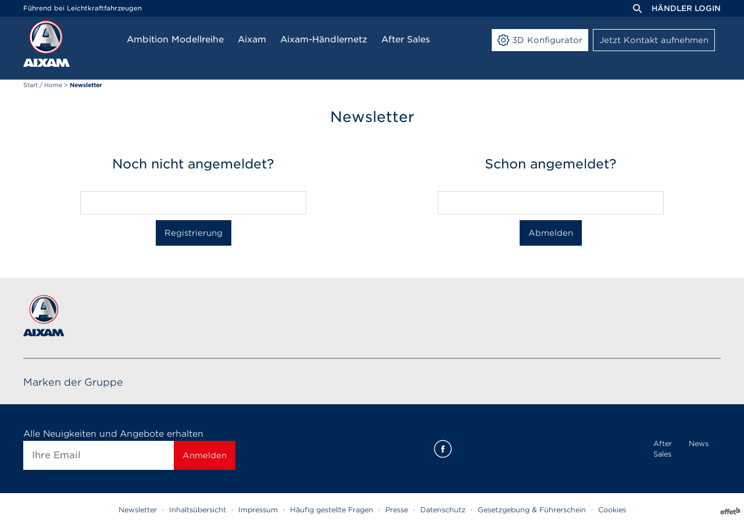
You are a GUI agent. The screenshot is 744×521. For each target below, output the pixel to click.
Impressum (258, 509)
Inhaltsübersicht (197, 509)
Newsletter (138, 509)
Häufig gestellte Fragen (331, 509)
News (699, 443)
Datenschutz (443, 509)
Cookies (612, 509)
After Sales (662, 448)
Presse (396, 509)
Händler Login (686, 8)
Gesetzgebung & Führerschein (532, 509)
